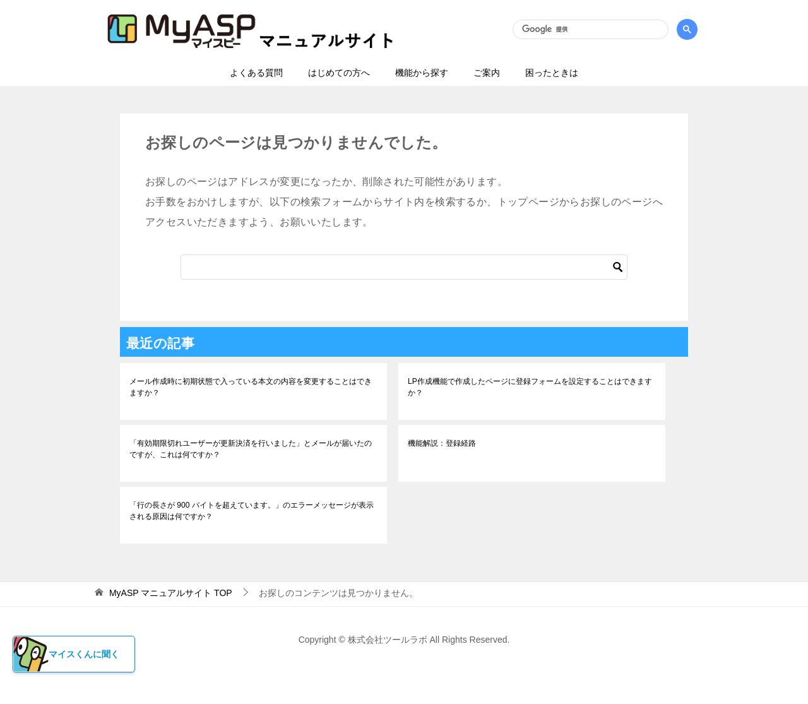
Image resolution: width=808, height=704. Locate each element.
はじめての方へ (339, 73)
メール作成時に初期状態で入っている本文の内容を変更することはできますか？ (250, 387)
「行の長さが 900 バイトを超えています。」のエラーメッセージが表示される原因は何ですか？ (251, 511)
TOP (170, 593)
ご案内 (486, 73)
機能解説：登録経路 (442, 443)
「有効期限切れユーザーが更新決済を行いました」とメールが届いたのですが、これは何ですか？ (250, 449)
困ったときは (551, 73)
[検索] (590, 30)
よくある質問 (256, 73)
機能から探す (421, 73)
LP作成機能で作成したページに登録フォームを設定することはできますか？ (530, 387)
